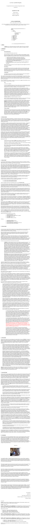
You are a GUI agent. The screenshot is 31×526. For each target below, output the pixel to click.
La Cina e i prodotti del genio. (16, 2)
